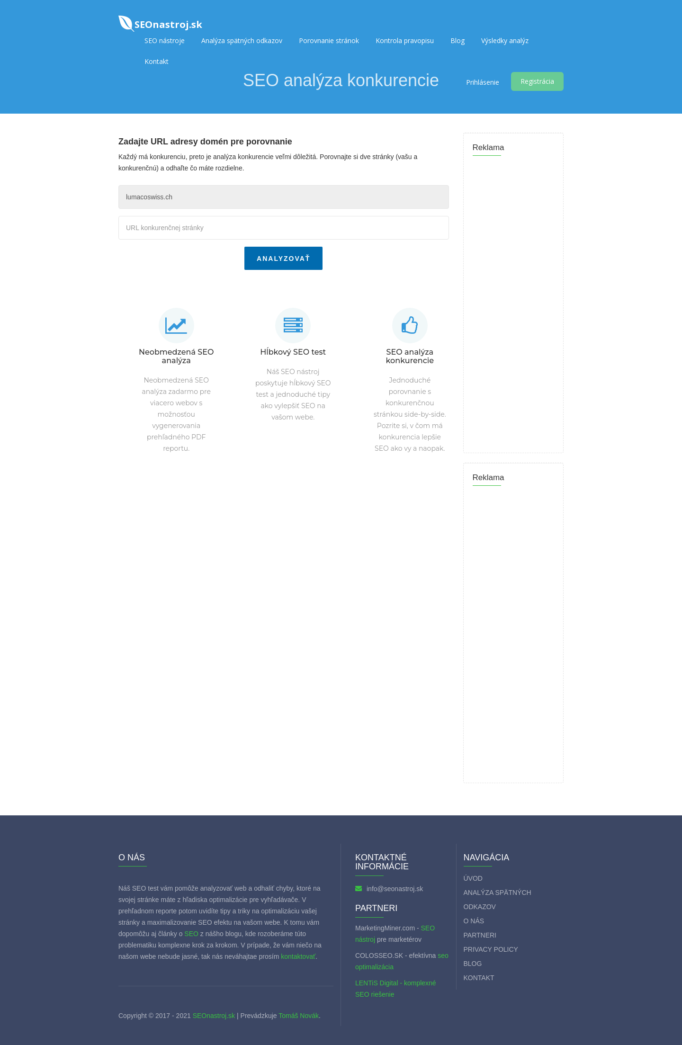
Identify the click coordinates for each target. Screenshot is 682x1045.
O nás (474, 921)
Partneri (480, 935)
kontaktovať (298, 956)
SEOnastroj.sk (214, 1015)
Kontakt (156, 61)
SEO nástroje (164, 40)
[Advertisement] (283, 525)
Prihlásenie (482, 82)
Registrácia (537, 81)
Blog (457, 40)
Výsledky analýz (505, 40)
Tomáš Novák (298, 1015)
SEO (191, 934)
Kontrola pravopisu (405, 40)
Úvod (473, 878)
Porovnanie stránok (329, 40)
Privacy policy (491, 949)
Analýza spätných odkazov (241, 40)
